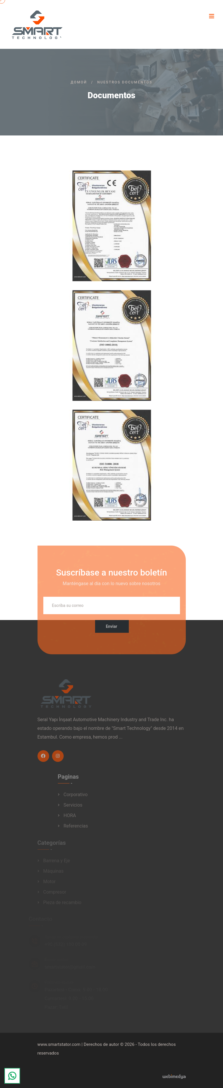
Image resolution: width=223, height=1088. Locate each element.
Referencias (76, 827)
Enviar (111, 628)
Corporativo (76, 796)
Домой (79, 82)
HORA (70, 817)
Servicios (73, 807)
